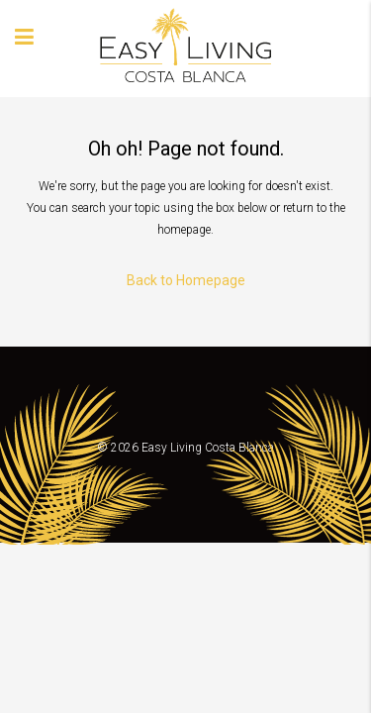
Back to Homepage (186, 280)
